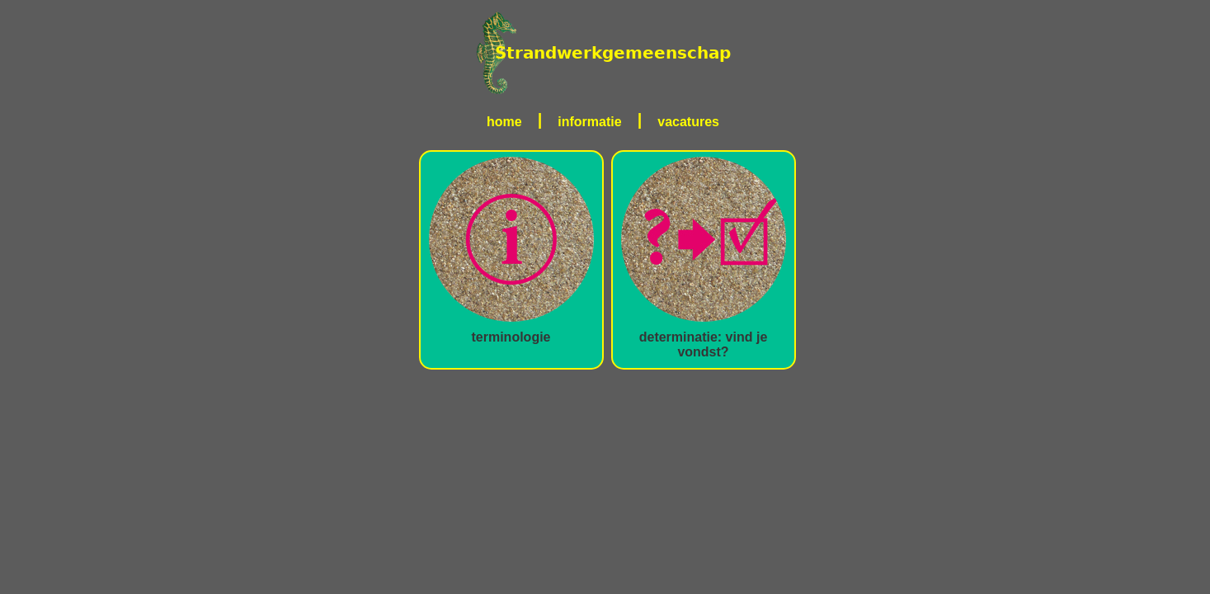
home (504, 122)
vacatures (688, 122)
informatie (589, 122)
